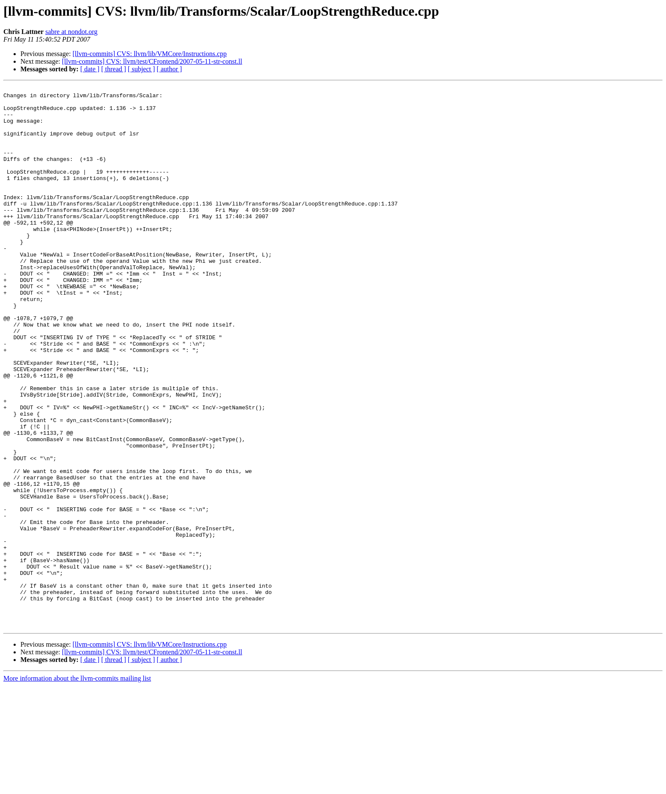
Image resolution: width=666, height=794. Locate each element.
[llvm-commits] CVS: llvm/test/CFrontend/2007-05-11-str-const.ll (152, 61)
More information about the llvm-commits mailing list (77, 786)
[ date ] (89, 69)
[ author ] (169, 69)
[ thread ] (113, 69)
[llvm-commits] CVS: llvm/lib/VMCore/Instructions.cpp (150, 53)
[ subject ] (141, 69)
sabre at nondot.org (71, 31)
